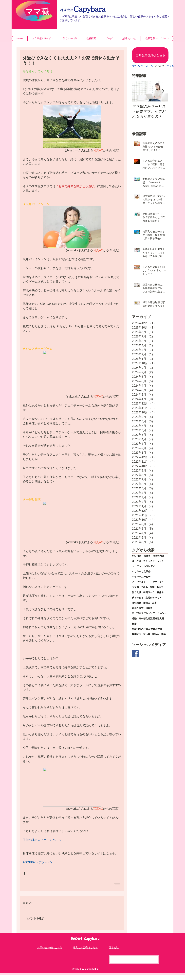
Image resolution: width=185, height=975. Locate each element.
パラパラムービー (141, 576)
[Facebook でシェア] (24, 873)
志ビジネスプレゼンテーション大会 (150, 613)
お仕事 (147, 555)
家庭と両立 (138, 608)
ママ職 (135, 587)
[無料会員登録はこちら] (150, 55)
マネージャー (159, 582)
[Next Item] (163, 91)
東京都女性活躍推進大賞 (151, 618)
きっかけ (136, 561)
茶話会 (155, 634)
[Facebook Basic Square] (135, 653)
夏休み (160, 592)
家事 (154, 602)
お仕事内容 (158, 555)
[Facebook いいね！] (134, 960)
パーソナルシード (141, 582)
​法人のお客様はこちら (85, 947)
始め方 (146, 602)
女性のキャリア (154, 597)
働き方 (159, 587)
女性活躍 (136, 602)
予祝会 (144, 587)
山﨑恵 (149, 608)
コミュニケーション (153, 561)
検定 (134, 623)
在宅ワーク (149, 592)
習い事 (146, 634)
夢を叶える (138, 597)
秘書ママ (136, 634)
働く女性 (136, 592)
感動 (134, 618)
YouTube (137, 555)
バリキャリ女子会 (141, 571)
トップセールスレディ (143, 566)
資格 (163, 634)
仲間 (152, 587)
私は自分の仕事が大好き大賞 (147, 629)
